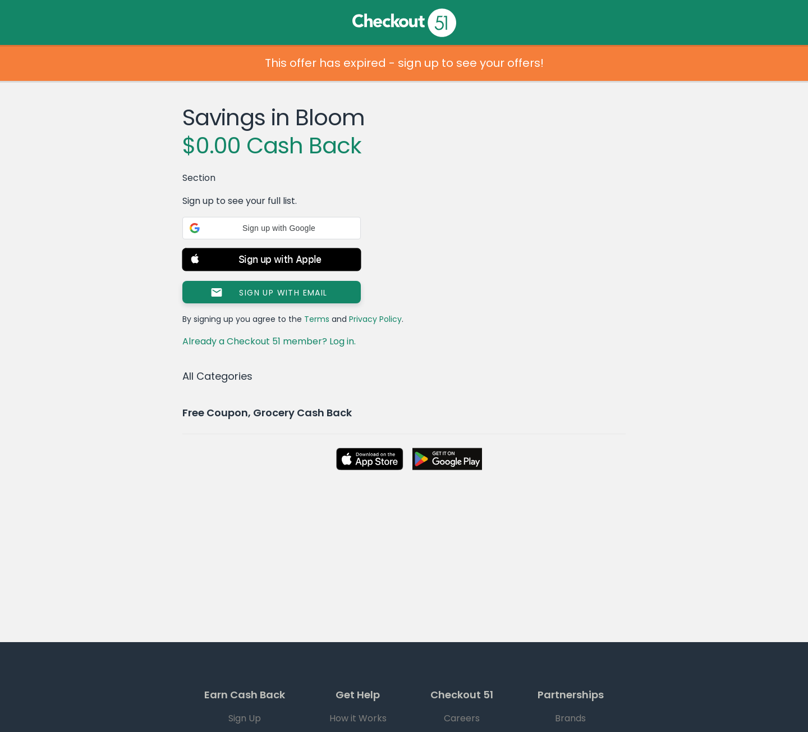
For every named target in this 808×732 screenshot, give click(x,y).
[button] (271, 228)
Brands (570, 718)
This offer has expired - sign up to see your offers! (404, 63)
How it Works (358, 718)
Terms (316, 319)
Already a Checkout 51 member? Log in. (269, 341)
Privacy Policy (375, 319)
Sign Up (244, 718)
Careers (462, 718)
